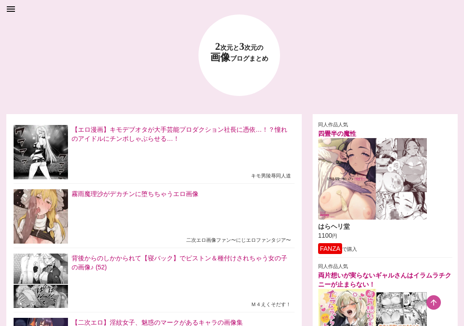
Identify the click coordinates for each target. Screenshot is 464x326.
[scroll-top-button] (433, 302)
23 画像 (239, 52)
